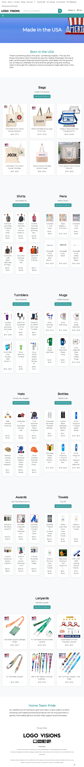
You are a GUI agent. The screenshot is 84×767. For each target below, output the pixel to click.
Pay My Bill (41, 2)
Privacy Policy (42, 728)
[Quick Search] (39, 11)
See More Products (42, 96)
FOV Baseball (71, 2)
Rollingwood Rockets (10, 6)
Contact (17, 2)
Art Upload (51, 2)
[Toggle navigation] (3, 15)
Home (4, 2)
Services (30, 2)
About (10, 2)
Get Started (60, 2)
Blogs (23, 2)
